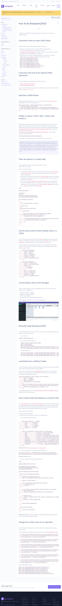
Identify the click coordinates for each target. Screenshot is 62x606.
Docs (18, 5)
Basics (2, 50)
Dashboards (35, 604)
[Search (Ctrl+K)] (56, 17)
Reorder (4, 73)
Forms (33, 602)
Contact (53, 5)
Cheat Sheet (3, 55)
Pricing (30, 5)
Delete (3, 67)
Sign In (53, 1)
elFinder (31, 288)
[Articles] (13, 605)
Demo (2, 33)
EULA (54, 599)
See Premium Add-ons (54, 586)
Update (7, 64)
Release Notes (4, 36)
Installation (3, 35)
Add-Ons (36, 6)
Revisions (4, 75)
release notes (43, 12)
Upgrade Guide (4, 38)
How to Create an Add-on (6, 85)
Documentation (25, 604)
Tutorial (2, 52)
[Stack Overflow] (7, 605)
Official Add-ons (4, 81)
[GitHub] (1, 605)
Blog (48, 6)
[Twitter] (3, 605)
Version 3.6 (5, 18)
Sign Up (58, 1)
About (2, 43)
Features (24, 5)
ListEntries (4, 58)
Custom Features (46, 604)
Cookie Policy (56, 604)
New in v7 (58, 6)
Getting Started (4, 24)
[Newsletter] (9, 605)
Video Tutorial (25, 602)
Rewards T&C (56, 602)
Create (3, 64)
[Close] (59, 12)
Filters (5, 63)
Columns (5, 60)
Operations (3, 57)
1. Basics (4, 26)
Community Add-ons (5, 83)
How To (2, 45)
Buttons (5, 61)
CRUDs (33, 599)
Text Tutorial (25, 599)
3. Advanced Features (6, 29)
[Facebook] (5, 605)
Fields (5, 66)
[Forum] (11, 605)
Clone (3, 69)
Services (42, 5)
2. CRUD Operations (6, 27)
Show (3, 70)
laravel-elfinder (35, 300)
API (2, 54)
